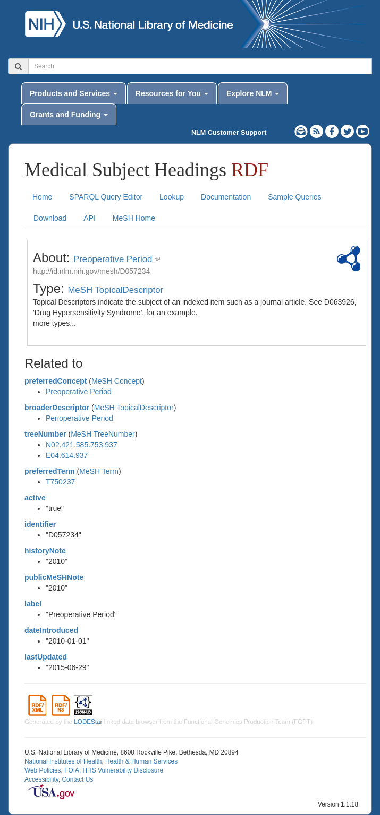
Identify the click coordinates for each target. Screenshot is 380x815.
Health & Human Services (141, 761)
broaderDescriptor (56, 407)
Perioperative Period (79, 418)
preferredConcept (55, 381)
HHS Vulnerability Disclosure (122, 770)
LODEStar (88, 721)
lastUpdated (45, 657)
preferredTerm (49, 471)
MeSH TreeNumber (103, 434)
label (32, 604)
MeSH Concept (116, 381)
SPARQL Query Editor (105, 197)
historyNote (45, 551)
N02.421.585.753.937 (81, 444)
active (35, 497)
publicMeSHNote (53, 577)
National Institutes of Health (63, 761)
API (89, 218)
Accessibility (41, 779)
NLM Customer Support (228, 132)
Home (42, 197)
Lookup (171, 197)
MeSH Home (134, 218)
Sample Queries (294, 197)
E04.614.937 (67, 455)
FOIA (71, 770)
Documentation (226, 197)
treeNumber (45, 434)
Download (49, 218)
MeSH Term (99, 471)
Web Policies (42, 770)
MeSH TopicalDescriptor (115, 290)
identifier (40, 524)
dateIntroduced (51, 630)
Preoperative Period (112, 259)
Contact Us (77, 779)
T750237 (60, 482)
